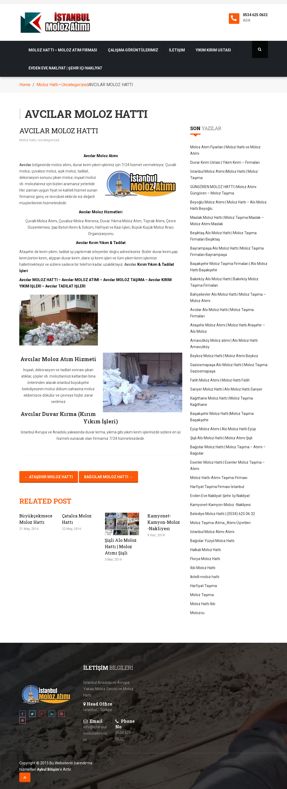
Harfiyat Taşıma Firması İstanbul (217, 487)
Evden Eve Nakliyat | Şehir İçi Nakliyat (65, 68)
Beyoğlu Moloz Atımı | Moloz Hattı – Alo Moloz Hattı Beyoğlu (228, 205)
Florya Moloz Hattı (205, 559)
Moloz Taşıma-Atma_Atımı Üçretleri (220, 523)
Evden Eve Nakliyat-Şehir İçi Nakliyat (220, 496)
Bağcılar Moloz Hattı (108, 477)
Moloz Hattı (47, 84)
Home (24, 84)
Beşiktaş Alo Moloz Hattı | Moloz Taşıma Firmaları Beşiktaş (223, 236)
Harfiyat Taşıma (203, 586)
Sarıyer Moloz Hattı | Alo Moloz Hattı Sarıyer (226, 389)
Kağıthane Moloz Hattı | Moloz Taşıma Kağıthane (221, 401)
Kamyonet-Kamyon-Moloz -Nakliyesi (163, 522)
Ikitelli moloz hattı (204, 577)
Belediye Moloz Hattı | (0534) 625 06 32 (222, 514)
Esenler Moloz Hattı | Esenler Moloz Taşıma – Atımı (227, 465)
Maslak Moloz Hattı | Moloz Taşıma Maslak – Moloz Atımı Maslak (227, 220)
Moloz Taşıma (202, 595)
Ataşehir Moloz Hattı (49, 477)
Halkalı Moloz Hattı (205, 550)
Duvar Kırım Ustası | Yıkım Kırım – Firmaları (225, 162)
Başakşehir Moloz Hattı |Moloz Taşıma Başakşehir (222, 416)
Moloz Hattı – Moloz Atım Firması (63, 50)
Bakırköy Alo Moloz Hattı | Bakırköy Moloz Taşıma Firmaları (224, 282)
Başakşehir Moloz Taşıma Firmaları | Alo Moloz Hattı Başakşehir (228, 266)
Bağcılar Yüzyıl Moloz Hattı (212, 541)
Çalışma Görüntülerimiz (133, 50)
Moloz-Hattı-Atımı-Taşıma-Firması (218, 478)
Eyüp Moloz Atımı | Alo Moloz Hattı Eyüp (223, 429)
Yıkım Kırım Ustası (213, 50)
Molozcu (197, 613)
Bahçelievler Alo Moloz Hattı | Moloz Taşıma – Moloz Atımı (228, 297)
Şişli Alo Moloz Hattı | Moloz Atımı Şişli (120, 546)
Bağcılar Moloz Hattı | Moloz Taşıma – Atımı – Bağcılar (228, 450)
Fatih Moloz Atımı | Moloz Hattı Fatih (220, 380)
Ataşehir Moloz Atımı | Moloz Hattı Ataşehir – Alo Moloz (227, 328)
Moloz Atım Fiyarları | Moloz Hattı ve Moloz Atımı (225, 150)
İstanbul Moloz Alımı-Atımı (212, 532)
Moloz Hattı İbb (202, 604)
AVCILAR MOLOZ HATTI (58, 130)
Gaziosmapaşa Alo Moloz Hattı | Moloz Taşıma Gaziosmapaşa (228, 368)
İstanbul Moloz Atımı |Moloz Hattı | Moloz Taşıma (224, 174)
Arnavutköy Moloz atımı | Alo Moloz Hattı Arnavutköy (224, 343)
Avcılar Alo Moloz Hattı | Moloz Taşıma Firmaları (222, 313)
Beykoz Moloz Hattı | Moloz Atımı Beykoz (224, 356)
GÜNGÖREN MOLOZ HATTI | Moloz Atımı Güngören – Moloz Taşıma (223, 190)
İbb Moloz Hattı (202, 568)
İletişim (177, 50)
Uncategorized (75, 84)
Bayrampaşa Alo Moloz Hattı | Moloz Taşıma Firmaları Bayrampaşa (227, 251)
